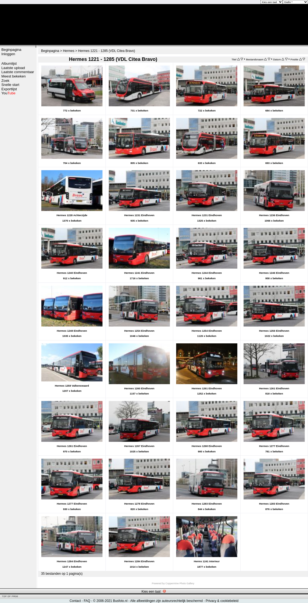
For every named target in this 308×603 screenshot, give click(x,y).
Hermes (68, 51)
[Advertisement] (17, 181)
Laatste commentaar (17, 72)
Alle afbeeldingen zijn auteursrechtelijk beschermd (166, 601)
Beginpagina (11, 50)
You (8, 93)
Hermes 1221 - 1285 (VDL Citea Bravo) (106, 51)
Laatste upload (13, 68)
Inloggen (8, 54)
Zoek (5, 81)
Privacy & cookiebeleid (222, 601)
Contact (75, 601)
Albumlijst (9, 63)
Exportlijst (9, 89)
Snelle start (10, 85)
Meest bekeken (13, 76)
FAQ (87, 601)
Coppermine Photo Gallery (179, 583)
